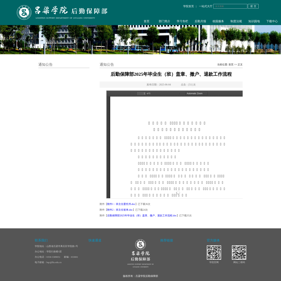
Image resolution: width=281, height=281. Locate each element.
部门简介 (164, 21)
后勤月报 (200, 21)
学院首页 (188, 6)
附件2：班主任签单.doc (120, 209)
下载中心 (272, 21)
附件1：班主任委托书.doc (121, 204)
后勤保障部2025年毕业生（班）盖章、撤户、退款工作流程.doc (142, 215)
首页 (146, 21)
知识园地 (254, 21)
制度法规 (236, 21)
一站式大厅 (205, 6)
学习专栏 (182, 21)
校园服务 (218, 21)
